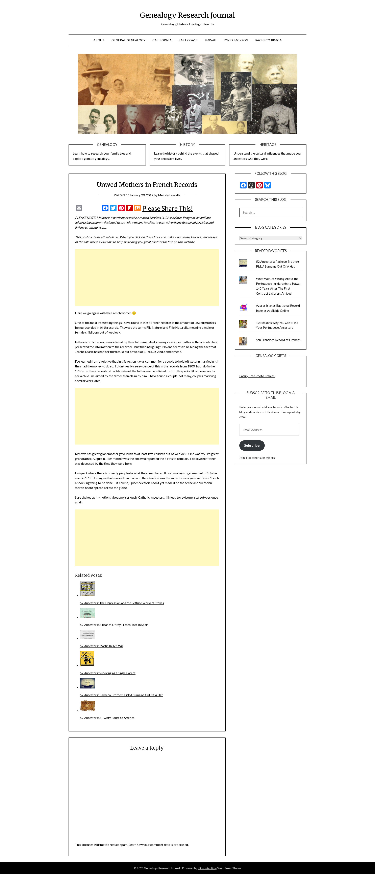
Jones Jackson (235, 40)
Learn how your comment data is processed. (159, 848)
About (98, 40)
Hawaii (210, 40)
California (162, 40)
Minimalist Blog (207, 871)
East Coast (188, 40)
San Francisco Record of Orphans (278, 340)
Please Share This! (167, 208)
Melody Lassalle (170, 195)
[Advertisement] (135, 277)
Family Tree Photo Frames (257, 376)
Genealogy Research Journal (187, 14)
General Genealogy (128, 40)
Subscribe (252, 445)
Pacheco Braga (268, 40)
